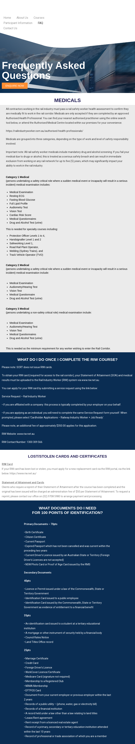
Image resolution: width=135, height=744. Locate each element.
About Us (22, 17)
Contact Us (10, 28)
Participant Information (17, 23)
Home (7, 17)
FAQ (40, 23)
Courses (39, 17)
